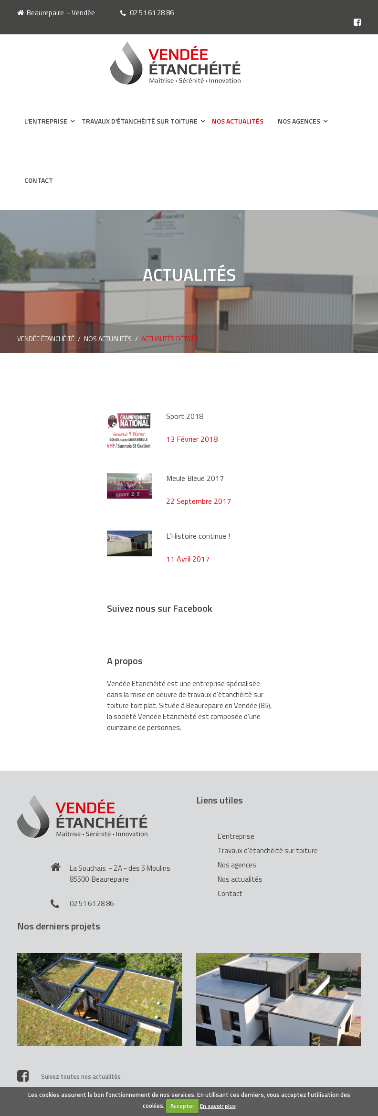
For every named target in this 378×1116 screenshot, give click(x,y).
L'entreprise (45, 121)
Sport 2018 (184, 416)
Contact (38, 180)
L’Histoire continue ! (198, 536)
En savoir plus (218, 1105)
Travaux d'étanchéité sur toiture (140, 121)
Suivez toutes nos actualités (69, 1075)
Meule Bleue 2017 (195, 478)
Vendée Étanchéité (45, 339)
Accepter (182, 1105)
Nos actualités (237, 121)
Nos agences (299, 121)
